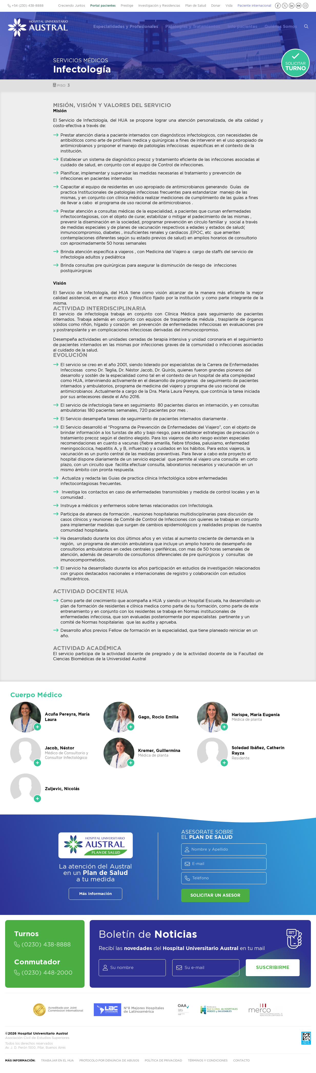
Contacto (241, 1060)
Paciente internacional (254, 5)
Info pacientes (245, 26)
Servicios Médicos (80, 60)
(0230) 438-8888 (42, 944)
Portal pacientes (103, 5)
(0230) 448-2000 (43, 973)
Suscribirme (272, 967)
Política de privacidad (163, 1060)
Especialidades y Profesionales (130, 26)
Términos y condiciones (208, 1060)
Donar (215, 5)
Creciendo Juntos (71, 5)
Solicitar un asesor (215, 895)
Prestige (127, 5)
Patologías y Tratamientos (196, 26)
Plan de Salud (195, 5)
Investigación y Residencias (159, 5)
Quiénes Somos (283, 26)
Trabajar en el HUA (57, 1060)
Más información (95, 894)
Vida (229, 5)
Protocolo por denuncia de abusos (109, 1060)
